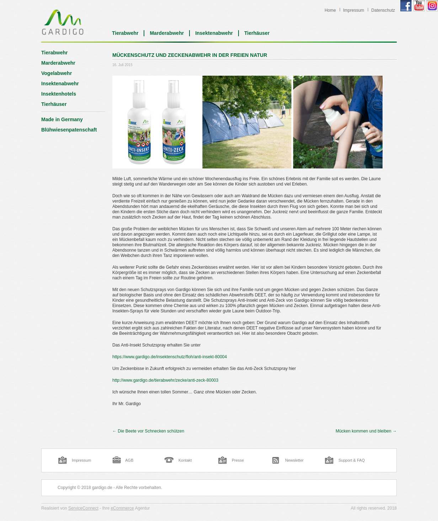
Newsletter (294, 460)
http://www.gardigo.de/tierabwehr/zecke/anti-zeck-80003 (165, 380)
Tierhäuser (256, 33)
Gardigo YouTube (419, 5)
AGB (129, 460)
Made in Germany (62, 119)
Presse (238, 460)
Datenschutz (383, 10)
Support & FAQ (351, 460)
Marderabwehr (167, 33)
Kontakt (185, 460)
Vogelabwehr (56, 73)
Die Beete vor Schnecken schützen (148, 431)
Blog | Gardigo (62, 22)
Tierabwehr (125, 33)
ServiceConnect (83, 508)
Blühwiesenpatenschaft (69, 130)
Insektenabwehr (214, 33)
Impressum (353, 10)
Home (330, 10)
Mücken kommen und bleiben (366, 431)
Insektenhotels (58, 94)
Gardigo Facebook (406, 5)
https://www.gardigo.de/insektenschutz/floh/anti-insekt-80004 (169, 356)
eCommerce (122, 508)
